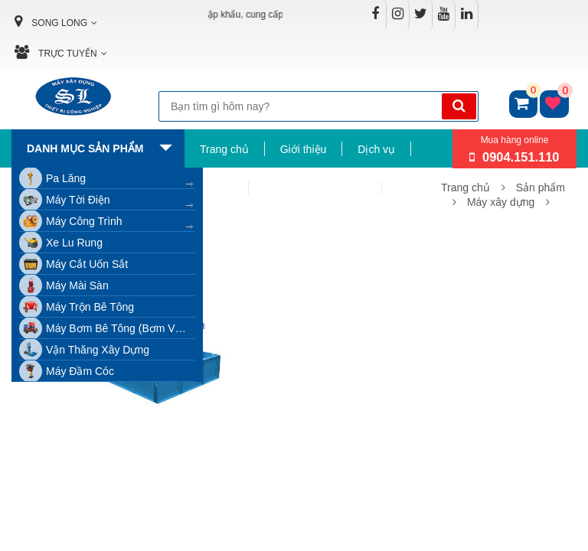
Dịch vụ (376, 149)
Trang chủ (224, 149)
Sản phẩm (540, 187)
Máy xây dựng (500, 202)
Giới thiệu (303, 149)
